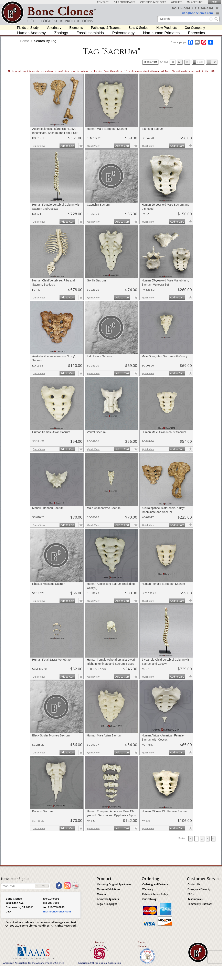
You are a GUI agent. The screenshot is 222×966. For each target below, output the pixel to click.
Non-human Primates (161, 33)
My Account (195, 2)
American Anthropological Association (99, 962)
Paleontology (123, 33)
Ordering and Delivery (155, 884)
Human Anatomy (31, 33)
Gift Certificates (124, 2)
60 (179, 62)
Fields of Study (28, 27)
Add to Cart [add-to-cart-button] (67, 146)
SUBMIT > (42, 886)
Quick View (39, 145)
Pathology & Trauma (105, 27)
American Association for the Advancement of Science (33, 962)
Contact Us (194, 884)
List (211, 62)
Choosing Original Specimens (114, 884)
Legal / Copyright (107, 904)
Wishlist (176, 2)
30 (172, 62)
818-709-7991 (203, 8)
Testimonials (195, 899)
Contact (103, 2)
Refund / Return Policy (155, 894)
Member (22, 945)
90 (187, 62)
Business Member (143, 944)
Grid (198, 62)
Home (24, 41)
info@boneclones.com (197, 13)
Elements (76, 27)
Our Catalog (149, 899)
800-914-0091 (180, 8)
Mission (101, 894)
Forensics (196, 33)
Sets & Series (138, 27)
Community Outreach (200, 904)
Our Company (195, 27)
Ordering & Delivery (153, 2)
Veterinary (54, 27)
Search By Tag (45, 41)
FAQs (191, 894)
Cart (214, 2)
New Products (166, 27)
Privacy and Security (199, 889)
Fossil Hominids (90, 33)
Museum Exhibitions (108, 889)
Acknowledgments (108, 899)
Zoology (61, 33)
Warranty (147, 889)
